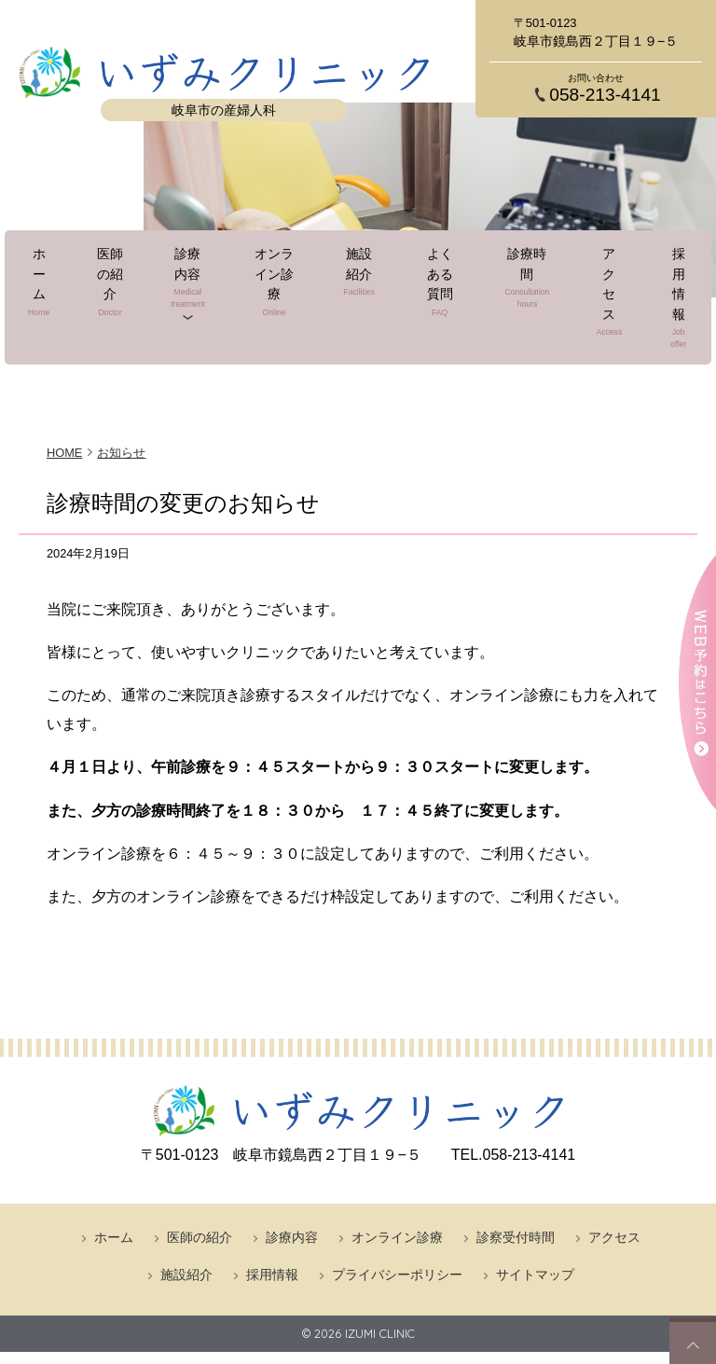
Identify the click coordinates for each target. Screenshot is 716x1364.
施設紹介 (363, 297)
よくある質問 (436, 297)
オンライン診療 (283, 297)
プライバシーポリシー (397, 1194)
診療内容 (198, 297)
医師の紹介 (125, 297)
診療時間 (517, 297)
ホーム (64, 297)
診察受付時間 (515, 1157)
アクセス (584, 297)
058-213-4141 (605, 94)
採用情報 (645, 297)
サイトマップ (535, 1194)
